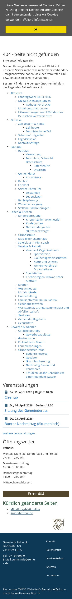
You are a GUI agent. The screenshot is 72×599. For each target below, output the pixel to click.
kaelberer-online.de (27, 593)
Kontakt (50, 541)
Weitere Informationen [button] (38, 19)
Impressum (53, 575)
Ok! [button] (36, 29)
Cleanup (11, 397)
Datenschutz (53, 549)
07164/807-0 (17, 555)
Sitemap (51, 567)
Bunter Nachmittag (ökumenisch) (32, 423)
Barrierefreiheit (55, 558)
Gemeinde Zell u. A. (54, 589)
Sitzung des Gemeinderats (26, 410)
